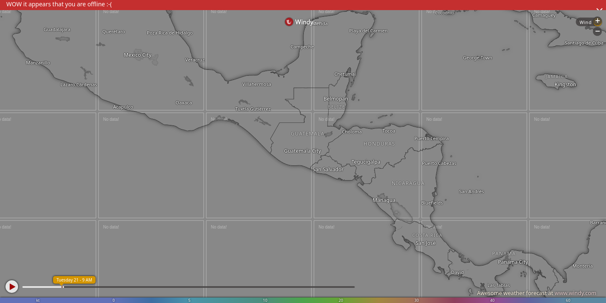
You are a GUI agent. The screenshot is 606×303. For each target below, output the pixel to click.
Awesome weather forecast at (536, 293)
